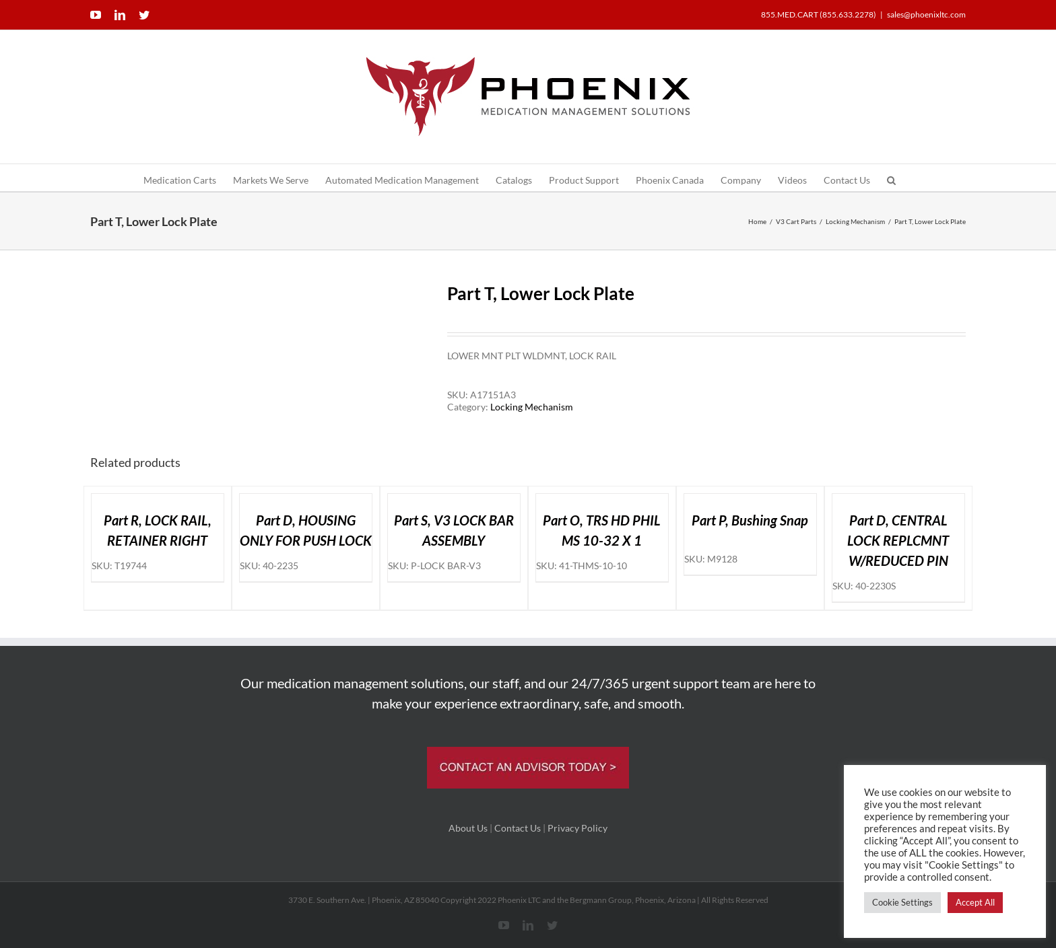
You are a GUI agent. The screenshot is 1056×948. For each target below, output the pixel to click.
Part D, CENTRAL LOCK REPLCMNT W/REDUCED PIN (898, 540)
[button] (891, 177)
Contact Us (517, 828)
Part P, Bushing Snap (750, 520)
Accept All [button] (975, 902)
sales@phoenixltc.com (926, 14)
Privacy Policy (577, 828)
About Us (468, 828)
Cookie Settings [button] (902, 902)
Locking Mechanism (531, 406)
